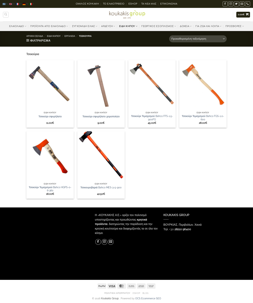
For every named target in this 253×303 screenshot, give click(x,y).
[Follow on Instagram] (230, 3)
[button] (243, 15)
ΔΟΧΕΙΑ (186, 26)
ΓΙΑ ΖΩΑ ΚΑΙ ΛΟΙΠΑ (209, 26)
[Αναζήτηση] (6, 15)
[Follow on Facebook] (225, 3)
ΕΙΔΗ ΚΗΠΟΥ (128, 26)
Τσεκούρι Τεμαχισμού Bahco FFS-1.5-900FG (152, 118)
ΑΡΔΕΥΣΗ (108, 26)
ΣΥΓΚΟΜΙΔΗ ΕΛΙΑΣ (84, 26)
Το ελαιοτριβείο (114, 4)
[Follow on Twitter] (236, 3)
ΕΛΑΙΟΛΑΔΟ (17, 26)
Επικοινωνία (168, 4)
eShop (132, 4)
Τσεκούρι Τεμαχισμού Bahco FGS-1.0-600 (203, 118)
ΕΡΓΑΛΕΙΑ (69, 36)
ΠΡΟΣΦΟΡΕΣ (234, 26)
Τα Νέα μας (149, 4)
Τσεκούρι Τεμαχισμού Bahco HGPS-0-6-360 (50, 189)
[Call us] (247, 3)
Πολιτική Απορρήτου (117, 293)
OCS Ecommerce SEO (148, 298)
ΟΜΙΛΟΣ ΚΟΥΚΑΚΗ (87, 4)
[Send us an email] (242, 3)
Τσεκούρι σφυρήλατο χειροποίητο (100, 116)
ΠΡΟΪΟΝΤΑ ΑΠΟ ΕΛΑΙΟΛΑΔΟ (49, 26)
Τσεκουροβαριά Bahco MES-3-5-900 (101, 187)
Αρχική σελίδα (34, 36)
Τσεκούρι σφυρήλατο (50, 116)
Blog (145, 293)
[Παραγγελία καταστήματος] (198, 38)
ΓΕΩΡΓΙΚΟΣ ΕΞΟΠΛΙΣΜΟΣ (158, 26)
